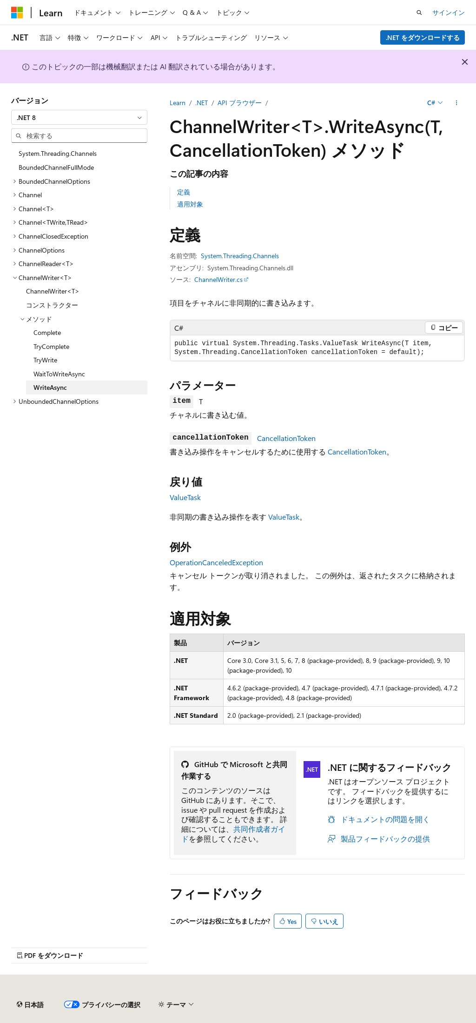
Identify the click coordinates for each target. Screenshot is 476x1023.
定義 (183, 191)
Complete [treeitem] (47, 332)
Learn (177, 102)
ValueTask (185, 497)
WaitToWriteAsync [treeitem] (59, 373)
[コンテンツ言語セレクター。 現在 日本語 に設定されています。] (30, 1004)
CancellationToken (286, 438)
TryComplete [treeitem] (51, 346)
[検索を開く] (419, 12)
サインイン (448, 12)
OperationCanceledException (216, 562)
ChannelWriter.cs (218, 279)
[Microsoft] (17, 13)
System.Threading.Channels (240, 255)
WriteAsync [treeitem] (50, 387)
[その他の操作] (457, 102)
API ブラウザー (240, 102)
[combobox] (79, 117)
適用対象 (190, 204)
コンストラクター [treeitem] (52, 305)
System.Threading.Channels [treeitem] (58, 153)
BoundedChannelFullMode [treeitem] (56, 167)
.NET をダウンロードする (423, 37)
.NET (201, 102)
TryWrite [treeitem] (45, 359)
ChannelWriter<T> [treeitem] (52, 291)
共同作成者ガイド (233, 833)
